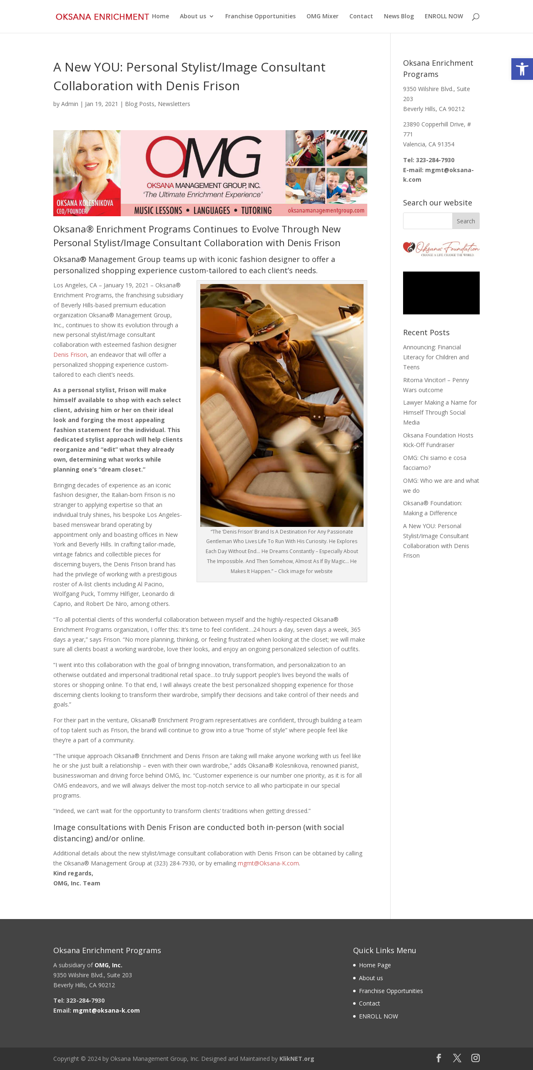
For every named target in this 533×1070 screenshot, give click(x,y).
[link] (522, 69)
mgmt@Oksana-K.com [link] (268, 863)
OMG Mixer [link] (322, 17)
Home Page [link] (375, 965)
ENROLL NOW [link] (444, 17)
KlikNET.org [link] (296, 1059)
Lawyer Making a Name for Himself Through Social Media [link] (440, 412)
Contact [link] (361, 17)
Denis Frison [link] (70, 354)
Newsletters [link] (174, 104)
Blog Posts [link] (139, 104)
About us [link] (193, 17)
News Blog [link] (399, 17)
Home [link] (160, 17)
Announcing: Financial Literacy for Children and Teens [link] (436, 357)
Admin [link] (69, 104)
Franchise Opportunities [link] (260, 17)
